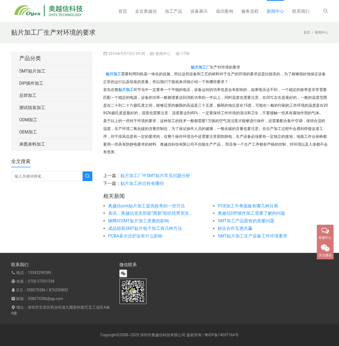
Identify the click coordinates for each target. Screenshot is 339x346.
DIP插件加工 (31, 83)
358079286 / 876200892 (47, 290)
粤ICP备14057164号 (221, 335)
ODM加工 (28, 119)
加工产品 (173, 11)
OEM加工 (28, 132)
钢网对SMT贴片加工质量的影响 (138, 220)
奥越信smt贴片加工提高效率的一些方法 (146, 205)
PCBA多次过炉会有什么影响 (135, 236)
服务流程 (250, 11)
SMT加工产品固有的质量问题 (246, 220)
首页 (122, 11)
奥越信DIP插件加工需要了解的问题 (251, 213)
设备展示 (199, 11)
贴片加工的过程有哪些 (142, 183)
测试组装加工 (32, 107)
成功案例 (224, 11)
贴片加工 (113, 74)
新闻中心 (275, 11)
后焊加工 (28, 95)
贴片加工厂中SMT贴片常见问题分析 (155, 175)
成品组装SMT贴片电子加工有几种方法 (145, 228)
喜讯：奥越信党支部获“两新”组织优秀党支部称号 (152, 213)
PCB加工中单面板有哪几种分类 (248, 205)
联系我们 (300, 11)
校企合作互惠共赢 (235, 228)
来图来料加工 (32, 144)
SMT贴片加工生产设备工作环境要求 (252, 236)
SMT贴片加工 (32, 71)
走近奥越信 (146, 11)
